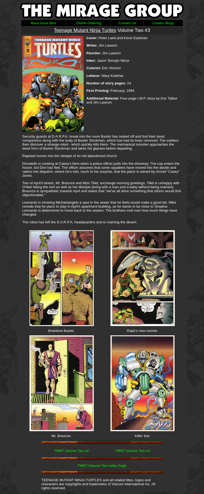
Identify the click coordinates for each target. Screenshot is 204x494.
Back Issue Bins (43, 23)
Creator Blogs (163, 23)
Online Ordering (88, 23)
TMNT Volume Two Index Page (102, 466)
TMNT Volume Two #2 (71, 451)
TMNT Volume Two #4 (132, 451)
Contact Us (127, 23)
